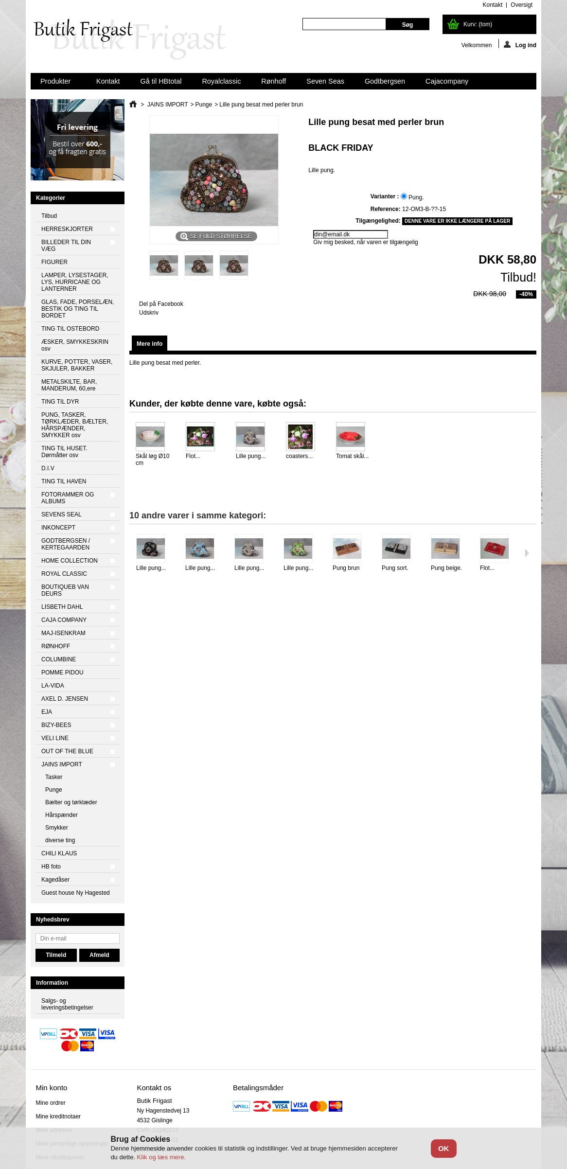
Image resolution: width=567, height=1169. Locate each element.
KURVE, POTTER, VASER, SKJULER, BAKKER (76, 365)
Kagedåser (55, 879)
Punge (53, 789)
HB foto (51, 866)
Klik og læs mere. (161, 1157)
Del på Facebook (161, 304)
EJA (46, 711)
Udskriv (149, 312)
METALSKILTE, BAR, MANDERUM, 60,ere (69, 385)
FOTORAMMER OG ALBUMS (67, 498)
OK (443, 1148)
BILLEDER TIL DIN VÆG (66, 245)
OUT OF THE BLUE (67, 751)
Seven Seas (325, 81)
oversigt (521, 4)
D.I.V (47, 468)
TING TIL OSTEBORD (70, 328)
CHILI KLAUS (59, 853)
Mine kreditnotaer (58, 1116)
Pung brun (346, 568)
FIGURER (54, 262)
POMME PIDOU (62, 672)
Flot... (193, 456)
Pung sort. (395, 568)
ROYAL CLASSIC (64, 573)
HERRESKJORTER (67, 229)
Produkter (56, 83)
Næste (527, 553)
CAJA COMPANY (64, 620)
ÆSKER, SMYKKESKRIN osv (74, 345)
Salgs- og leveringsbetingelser (67, 1004)
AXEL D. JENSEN (64, 698)
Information (52, 982)
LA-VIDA (52, 685)
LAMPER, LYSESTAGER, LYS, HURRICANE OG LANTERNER (74, 282)
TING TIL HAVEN (63, 481)
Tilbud (49, 216)
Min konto (51, 1087)
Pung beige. (446, 568)
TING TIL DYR (60, 401)
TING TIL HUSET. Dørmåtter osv (64, 452)
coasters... (299, 456)
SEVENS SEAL (61, 514)
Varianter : (386, 196)
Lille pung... (251, 456)
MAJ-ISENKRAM (63, 633)
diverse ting (60, 840)
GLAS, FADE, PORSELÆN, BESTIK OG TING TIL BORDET (77, 309)
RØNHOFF (55, 646)
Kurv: (477, 24)
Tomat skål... (352, 456)
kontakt (493, 4)
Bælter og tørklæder (71, 802)
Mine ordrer (50, 1102)
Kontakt (108, 81)
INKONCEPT (58, 527)
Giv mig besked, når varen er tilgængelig (365, 242)
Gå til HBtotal (161, 81)
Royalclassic (221, 81)
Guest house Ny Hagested (75, 892)
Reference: (386, 209)
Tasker (53, 777)
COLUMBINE (58, 659)
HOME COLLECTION (69, 560)
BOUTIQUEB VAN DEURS (65, 590)
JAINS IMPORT (61, 764)
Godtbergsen (385, 81)
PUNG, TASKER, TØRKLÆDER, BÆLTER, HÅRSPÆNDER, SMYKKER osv (74, 425)
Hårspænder (61, 815)
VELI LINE (55, 738)
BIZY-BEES (56, 725)
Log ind (520, 44)
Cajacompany (446, 81)
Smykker (56, 827)
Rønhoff (273, 81)
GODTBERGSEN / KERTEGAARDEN (65, 544)
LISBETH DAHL (62, 606)
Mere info (149, 343)
